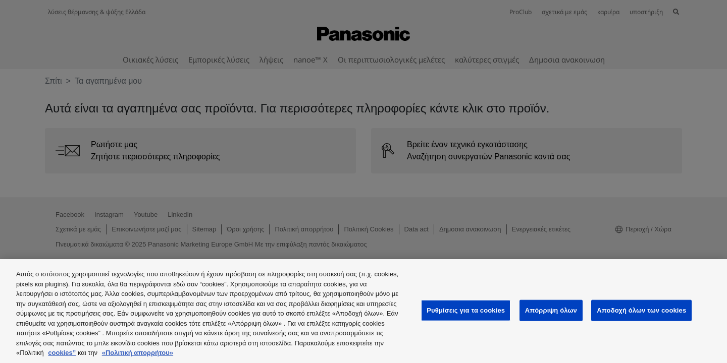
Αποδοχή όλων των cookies (641, 310)
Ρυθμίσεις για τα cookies (466, 310)
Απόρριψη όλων (551, 310)
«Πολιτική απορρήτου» (137, 352)
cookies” (62, 352)
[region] (363, 311)
